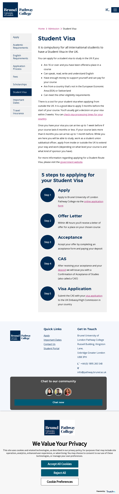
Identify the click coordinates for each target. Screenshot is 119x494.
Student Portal (51, 348)
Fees (15, 76)
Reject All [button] (60, 473)
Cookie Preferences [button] (60, 482)
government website (71, 162)
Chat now (58, 402)
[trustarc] (110, 491)
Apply (16, 37)
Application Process (19, 67)
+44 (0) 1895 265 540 (90, 363)
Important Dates (18, 101)
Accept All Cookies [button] (60, 464)
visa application (93, 295)
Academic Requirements (20, 46)
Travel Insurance (18, 112)
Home (41, 28)
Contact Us (49, 344)
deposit (62, 269)
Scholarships (20, 84)
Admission (53, 28)
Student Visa (19, 92)
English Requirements (20, 57)
